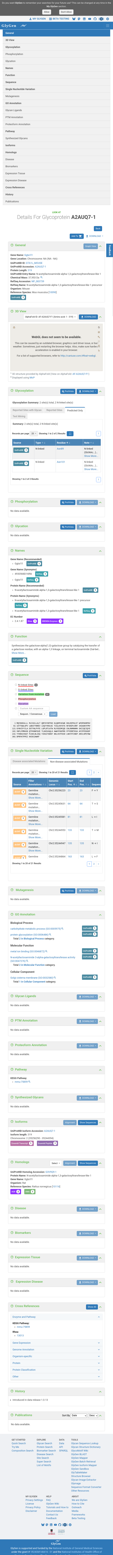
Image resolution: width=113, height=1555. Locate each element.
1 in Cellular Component (32, 979)
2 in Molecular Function (32, 962)
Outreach (77, 1503)
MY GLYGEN (37, 18)
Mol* (32, 376)
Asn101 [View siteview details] (61, 461)
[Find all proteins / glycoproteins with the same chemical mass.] (41, 277)
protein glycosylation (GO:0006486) (29, 932)
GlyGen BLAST (79, 1450)
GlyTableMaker (79, 1468)
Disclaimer (31, 1506)
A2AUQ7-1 (40, 266)
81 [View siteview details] (69, 815)
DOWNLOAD (93, 236)
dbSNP (19, 790)
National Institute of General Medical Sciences (77, 1544)
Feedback (51, 1514)
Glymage (76, 1479)
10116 (56, 1183)
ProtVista (68, 390)
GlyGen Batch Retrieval (83, 1457)
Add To (76, 236)
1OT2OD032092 (89, 1551)
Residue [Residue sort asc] (64, 442)
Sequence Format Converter (86, 1483)
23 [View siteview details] (69, 788)
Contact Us (52, 1510)
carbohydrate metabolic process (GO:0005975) (35, 926)
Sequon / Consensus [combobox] (31, 712)
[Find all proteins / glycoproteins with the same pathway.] (29, 1079)
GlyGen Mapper (79, 1453)
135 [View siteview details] (70, 841)
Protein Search (44, 1442)
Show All (92, 1303)
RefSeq (41, 573)
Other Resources (80, 1486)
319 (30, 269)
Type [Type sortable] (40, 442)
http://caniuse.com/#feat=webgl (78, 355)
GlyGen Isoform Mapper (84, 1461)
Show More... (91, 455)
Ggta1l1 (28, 254)
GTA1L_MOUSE (34, 262)
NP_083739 (38, 280)
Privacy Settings (34, 1496)
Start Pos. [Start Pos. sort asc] (72, 781)
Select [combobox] (55, 1160)
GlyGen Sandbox (80, 1464)
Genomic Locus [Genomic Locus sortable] (54, 781)
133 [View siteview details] (70, 828)
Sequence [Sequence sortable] (99, 782)
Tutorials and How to (57, 1503)
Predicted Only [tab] (75, 409)
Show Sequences (88, 1119)
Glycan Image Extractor (83, 1475)
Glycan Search (44, 1439)
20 (32, 432)
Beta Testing (78, 1514)
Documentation (54, 1506)
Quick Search (19, 1439)
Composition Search (22, 1446)
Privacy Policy (33, 1503)
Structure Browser (81, 1472)
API (61, 1442)
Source (17, 442)
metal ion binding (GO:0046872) (27, 949)
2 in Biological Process (31, 936)
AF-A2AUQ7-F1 (80, 373)
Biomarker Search (46, 1446)
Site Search (43, 1453)
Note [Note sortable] (89, 442)
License (30, 1499)
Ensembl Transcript (21, 1140)
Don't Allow (66, 12)
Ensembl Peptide (47, 1140)
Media (75, 1506)
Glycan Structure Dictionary (85, 1442)
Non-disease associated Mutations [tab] (69, 759)
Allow (46, 12)
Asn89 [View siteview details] (60, 447)
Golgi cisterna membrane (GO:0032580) (31, 975)
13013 (20, 1331)
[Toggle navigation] (107, 25)
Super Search (44, 1457)
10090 (52, 291)
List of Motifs (44, 1461)
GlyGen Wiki (52, 1499)
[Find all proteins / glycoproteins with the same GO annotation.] (62, 927)
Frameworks (78, 1510)
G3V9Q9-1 (50, 1169)
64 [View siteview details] (69, 801)
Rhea (32, 620)
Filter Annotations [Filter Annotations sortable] (37, 781)
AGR (15, 1188)
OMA (29, 1188)
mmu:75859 (21, 1079)
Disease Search (45, 1450)
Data (61, 1439)
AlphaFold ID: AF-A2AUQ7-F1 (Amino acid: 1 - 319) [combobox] (49, 316)
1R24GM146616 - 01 (41, 1547)
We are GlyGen (79, 1496)
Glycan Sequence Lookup (84, 1439)
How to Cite (78, 1499)
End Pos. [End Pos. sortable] (84, 781)
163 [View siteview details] (70, 854)
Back (97, 228)
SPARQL (63, 1446)
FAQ (48, 1496)
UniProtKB (18, 297)
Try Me (15, 1442)
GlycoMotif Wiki (79, 1446)
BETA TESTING (59, 18)
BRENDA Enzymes (52, 620)
